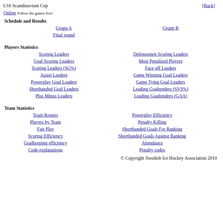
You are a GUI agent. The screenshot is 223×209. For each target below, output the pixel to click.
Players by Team (45, 122)
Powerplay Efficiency (152, 115)
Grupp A (64, 28)
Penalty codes (152, 149)
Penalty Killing (152, 122)
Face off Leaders (160, 68)
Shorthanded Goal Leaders (54, 89)
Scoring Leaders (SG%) (54, 68)
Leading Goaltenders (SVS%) (160, 89)
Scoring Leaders (54, 54)
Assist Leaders (54, 75)
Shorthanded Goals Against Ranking (152, 136)
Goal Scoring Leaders (54, 61)
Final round (64, 35)
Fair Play (45, 129)
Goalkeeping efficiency (45, 142)
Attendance (152, 142)
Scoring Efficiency (45, 136)
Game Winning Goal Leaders (161, 75)
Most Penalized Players (160, 61)
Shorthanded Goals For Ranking (152, 129)
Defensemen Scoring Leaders (160, 54)
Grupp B (171, 28)
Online (9, 12)
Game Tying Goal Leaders (160, 82)
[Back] (208, 5)
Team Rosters (45, 115)
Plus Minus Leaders (53, 95)
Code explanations (45, 149)
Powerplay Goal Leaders (54, 82)
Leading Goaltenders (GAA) (160, 95)
